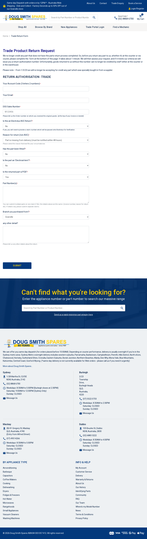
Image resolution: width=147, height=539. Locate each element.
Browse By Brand (43, 27)
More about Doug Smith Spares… (18, 366)
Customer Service (84, 472)
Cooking (6, 483)
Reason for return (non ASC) (16, 135)
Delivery (79, 475)
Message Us (12, 398)
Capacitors (8, 475)
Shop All (22, 27)
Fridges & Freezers (11, 495)
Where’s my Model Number (88, 507)
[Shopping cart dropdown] (140, 18)
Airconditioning (10, 468)
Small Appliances (11, 510)
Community (81, 495)
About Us (91, 3)
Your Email (8, 95)
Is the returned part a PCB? (15, 172)
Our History (81, 487)
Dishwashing (8, 487)
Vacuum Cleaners (11, 514)
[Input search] (70, 17)
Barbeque (7, 472)
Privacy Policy (82, 518)
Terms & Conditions (84, 514)
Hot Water (7, 499)
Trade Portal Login (95, 27)
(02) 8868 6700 (126, 18)
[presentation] (25, 253)
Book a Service (135, 3)
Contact (103, 3)
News (78, 510)
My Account (81, 468)
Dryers (6, 491)
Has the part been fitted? (14, 149)
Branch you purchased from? (16, 212)
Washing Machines (11, 518)
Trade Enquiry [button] (117, 3)
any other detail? (10, 223)
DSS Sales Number (11, 106)
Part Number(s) (10, 183)
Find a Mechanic (121, 27)
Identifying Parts (83, 491)
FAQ (77, 499)
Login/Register (136, 8)
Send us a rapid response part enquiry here (73, 314)
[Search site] (94, 17)
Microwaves (8, 503)
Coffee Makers (10, 479)
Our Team (80, 503)
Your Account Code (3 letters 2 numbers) (21, 83)
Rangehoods (8, 507)
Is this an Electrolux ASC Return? (17, 121)
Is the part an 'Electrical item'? (16, 160)
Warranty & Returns (84, 479)
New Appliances (69, 27)
